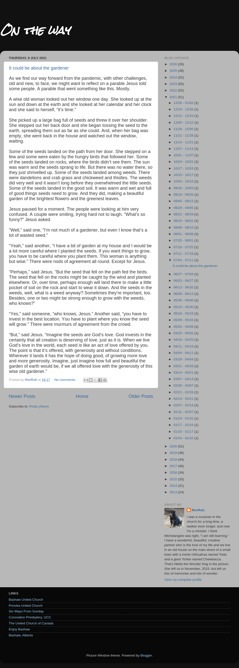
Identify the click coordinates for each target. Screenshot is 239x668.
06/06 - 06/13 (184, 294)
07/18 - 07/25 (184, 247)
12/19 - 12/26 (184, 109)
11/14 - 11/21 (184, 142)
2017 (174, 466)
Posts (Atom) (39, 406)
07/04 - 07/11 (184, 260)
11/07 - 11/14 (184, 149)
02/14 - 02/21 (184, 399)
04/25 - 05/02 (184, 333)
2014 (174, 486)
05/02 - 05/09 (184, 327)
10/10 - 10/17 (184, 175)
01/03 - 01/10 (184, 438)
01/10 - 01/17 (184, 431)
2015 (174, 479)
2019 (174, 453)
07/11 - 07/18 (184, 253)
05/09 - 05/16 (184, 320)
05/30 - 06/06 (184, 300)
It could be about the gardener (39, 68)
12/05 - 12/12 (184, 122)
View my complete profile (183, 580)
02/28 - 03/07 (184, 385)
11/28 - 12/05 (184, 129)
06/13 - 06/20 (184, 287)
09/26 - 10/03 (184, 188)
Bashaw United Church (26, 599)
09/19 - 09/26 (184, 194)
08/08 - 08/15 (184, 227)
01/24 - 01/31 (184, 418)
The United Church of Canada (31, 623)
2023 (174, 84)
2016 (174, 472)
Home (82, 396)
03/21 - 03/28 (184, 366)
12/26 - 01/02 (184, 103)
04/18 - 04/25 (184, 339)
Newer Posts (22, 396)
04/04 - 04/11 (184, 353)
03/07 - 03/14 (184, 379)
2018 (174, 459)
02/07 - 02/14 (184, 405)
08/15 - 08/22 (184, 221)
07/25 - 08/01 (184, 240)
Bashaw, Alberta (21, 635)
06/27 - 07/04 (184, 274)
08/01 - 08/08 (184, 234)
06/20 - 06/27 (184, 280)
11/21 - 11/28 (184, 135)
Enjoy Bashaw (19, 629)
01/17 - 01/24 (184, 425)
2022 (174, 90)
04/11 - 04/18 (184, 346)
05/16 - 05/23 (184, 313)
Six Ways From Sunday (26, 611)
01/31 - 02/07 (184, 412)
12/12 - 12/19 (184, 116)
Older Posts (140, 396)
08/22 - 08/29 (184, 214)
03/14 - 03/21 (184, 372)
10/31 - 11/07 (184, 155)
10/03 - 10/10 (184, 181)
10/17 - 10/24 (184, 168)
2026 (174, 64)
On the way (35, 30)
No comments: (65, 380)
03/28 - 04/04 (184, 359)
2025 (174, 71)
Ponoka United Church (26, 605)
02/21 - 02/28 (184, 392)
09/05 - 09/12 (184, 201)
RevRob (198, 510)
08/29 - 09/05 (184, 208)
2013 (174, 492)
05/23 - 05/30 (184, 307)
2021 (174, 97)
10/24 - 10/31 (184, 162)
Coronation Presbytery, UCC (30, 617)
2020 (174, 446)
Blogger (146, 655)
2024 (174, 77)
